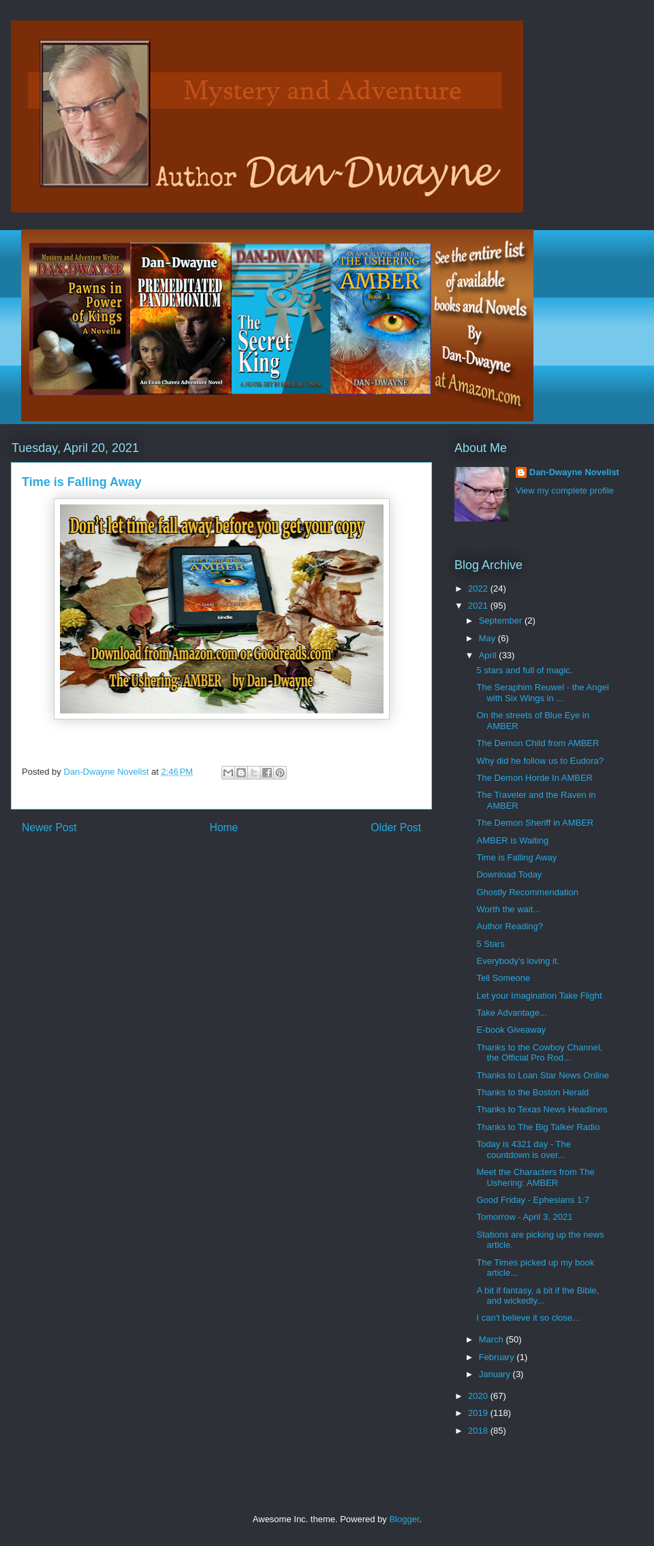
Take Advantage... (511, 1013)
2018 (479, 1431)
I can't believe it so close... (527, 1318)
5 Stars (490, 944)
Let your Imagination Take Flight (539, 996)
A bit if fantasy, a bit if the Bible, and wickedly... (537, 1295)
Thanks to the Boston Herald (532, 1092)
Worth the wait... (508, 909)
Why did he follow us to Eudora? (539, 761)
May (488, 638)
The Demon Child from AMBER (537, 743)
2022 (479, 588)
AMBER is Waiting (512, 840)
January (496, 1374)
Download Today (509, 874)
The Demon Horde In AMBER (534, 778)
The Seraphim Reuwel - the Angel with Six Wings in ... (542, 692)
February (498, 1357)
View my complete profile (565, 490)
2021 (479, 605)
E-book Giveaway (511, 1030)
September (502, 620)
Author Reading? (509, 926)
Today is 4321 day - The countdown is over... (523, 1149)
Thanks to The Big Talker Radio (538, 1127)
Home (224, 827)
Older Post (396, 827)
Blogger (404, 1519)
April (489, 655)
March (492, 1339)
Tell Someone (503, 978)
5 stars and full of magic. (524, 670)
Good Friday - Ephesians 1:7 (532, 1200)
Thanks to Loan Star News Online (542, 1075)
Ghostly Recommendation (527, 892)
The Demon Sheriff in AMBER (534, 823)
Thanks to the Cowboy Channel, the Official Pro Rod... (539, 1052)
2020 (479, 1396)
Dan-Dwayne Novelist (574, 472)
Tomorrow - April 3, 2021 (524, 1217)
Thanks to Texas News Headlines (541, 1109)
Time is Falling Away (516, 857)
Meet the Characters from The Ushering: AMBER (535, 1177)
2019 (479, 1413)
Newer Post (49, 827)
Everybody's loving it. (517, 961)
